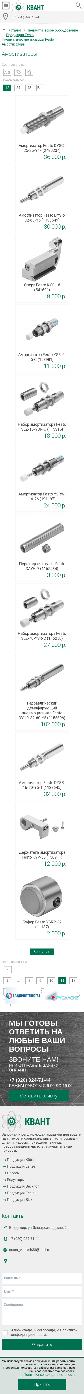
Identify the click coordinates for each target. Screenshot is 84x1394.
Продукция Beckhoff (23, 1186)
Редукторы (15, 1180)
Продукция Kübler (21, 1160)
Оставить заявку (38, 1096)
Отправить (42, 1344)
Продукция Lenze (21, 1166)
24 (18, 88)
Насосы (13, 1173)
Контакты (13, 1216)
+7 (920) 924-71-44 (30, 1080)
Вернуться (42, 952)
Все (40, 88)
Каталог (14, 30)
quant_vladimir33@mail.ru (29, 1250)
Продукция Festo (20, 35)
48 (29, 88)
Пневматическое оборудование (52, 30)
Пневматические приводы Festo (28, 39)
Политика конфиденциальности (50, 1374)
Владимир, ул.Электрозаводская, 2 (38, 1228)
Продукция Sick (19, 1200)
